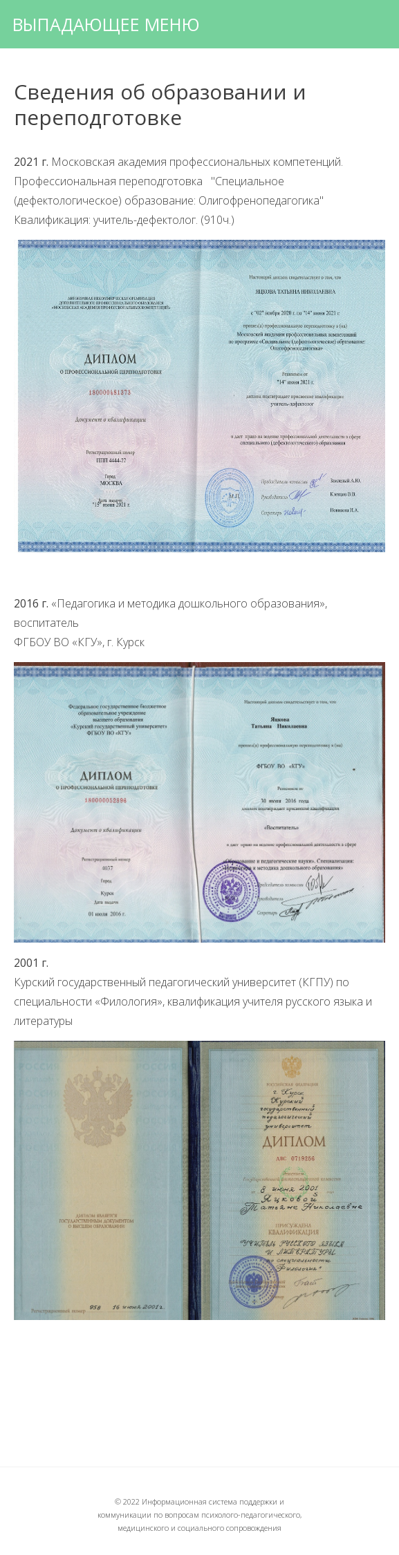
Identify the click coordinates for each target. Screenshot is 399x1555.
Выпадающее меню (106, 24)
